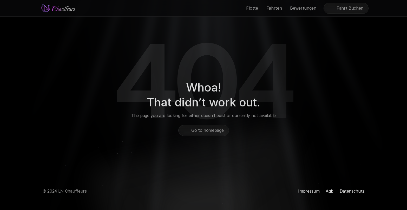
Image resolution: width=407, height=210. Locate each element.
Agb (329, 191)
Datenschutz (352, 191)
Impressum (308, 191)
